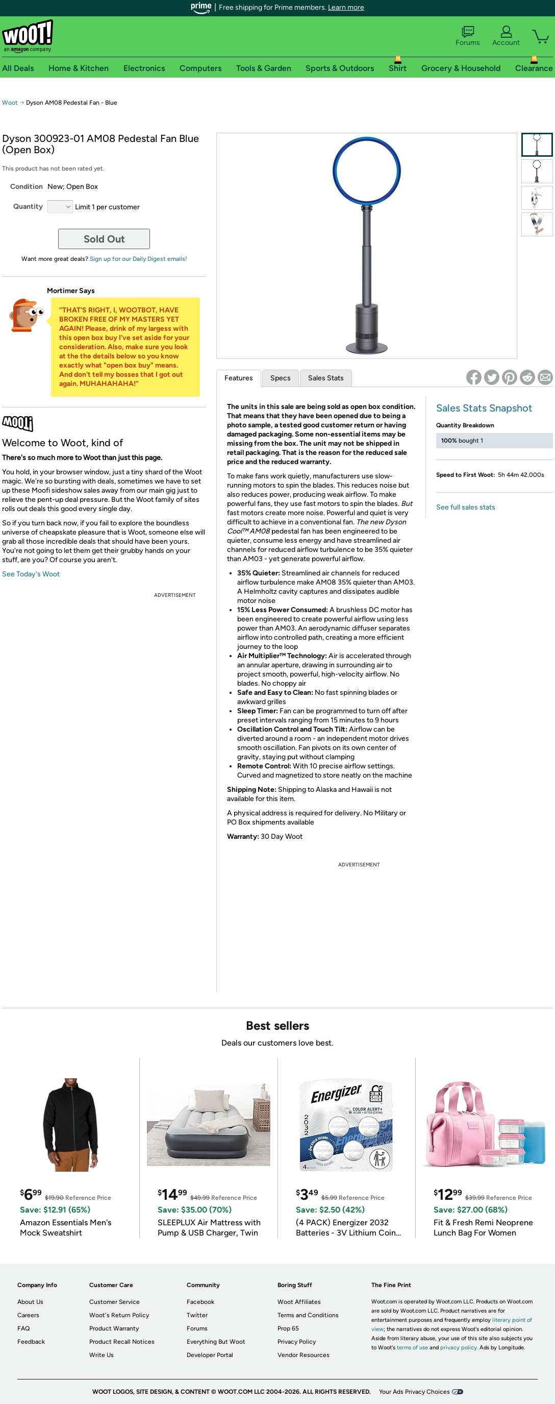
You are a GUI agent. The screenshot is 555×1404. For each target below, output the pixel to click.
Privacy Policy (297, 1341)
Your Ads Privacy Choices (414, 1391)
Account (506, 36)
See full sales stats (465, 507)
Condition (26, 186)
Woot (10, 102)
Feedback (31, 1341)
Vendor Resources (304, 1355)
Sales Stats (326, 378)
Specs (280, 378)
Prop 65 (288, 1328)
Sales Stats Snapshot (484, 408)
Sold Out (104, 239)
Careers (28, 1315)
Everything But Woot (216, 1341)
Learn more (346, 7)
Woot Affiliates (299, 1301)
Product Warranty (114, 1328)
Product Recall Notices (122, 1341)
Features (238, 378)
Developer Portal (210, 1355)
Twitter (197, 1315)
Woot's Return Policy (119, 1315)
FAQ (23, 1328)
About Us (30, 1301)
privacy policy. (459, 1347)
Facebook (200, 1301)
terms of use (412, 1347)
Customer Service (114, 1301)
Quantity (28, 206)
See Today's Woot (31, 574)
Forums (468, 36)
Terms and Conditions (308, 1315)
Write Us (101, 1355)
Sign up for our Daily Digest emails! (138, 258)
